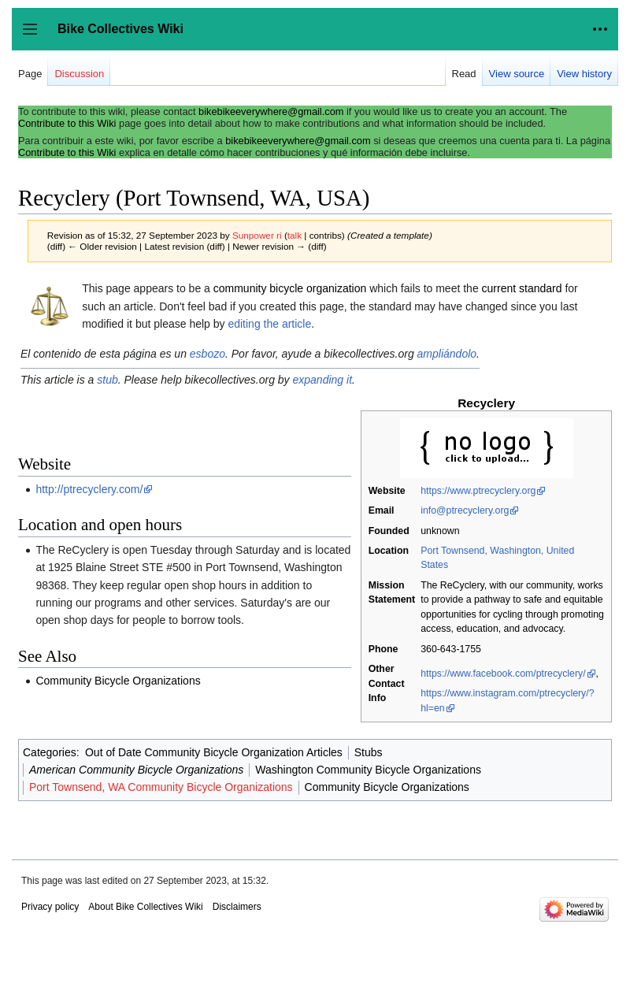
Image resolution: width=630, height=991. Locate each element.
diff (56, 246)
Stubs (368, 752)
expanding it (323, 379)
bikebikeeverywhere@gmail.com (270, 111)
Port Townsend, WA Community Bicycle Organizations (161, 787)
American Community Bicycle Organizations (136, 769)
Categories (49, 752)
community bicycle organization (290, 288)
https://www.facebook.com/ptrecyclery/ (503, 673)
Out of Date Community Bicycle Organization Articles (214, 752)
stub (107, 379)
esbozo (207, 353)
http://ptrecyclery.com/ (89, 489)
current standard (522, 288)
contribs (325, 235)
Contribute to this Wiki (67, 123)
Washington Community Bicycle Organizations (368, 769)
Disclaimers (237, 906)
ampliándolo (447, 353)
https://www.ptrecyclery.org (478, 490)
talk (294, 235)
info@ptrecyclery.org (465, 510)
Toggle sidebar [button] (35, 36)
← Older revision (102, 246)
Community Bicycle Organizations (117, 680)
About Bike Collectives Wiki (145, 906)
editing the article (269, 323)
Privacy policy (50, 906)
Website (387, 490)
